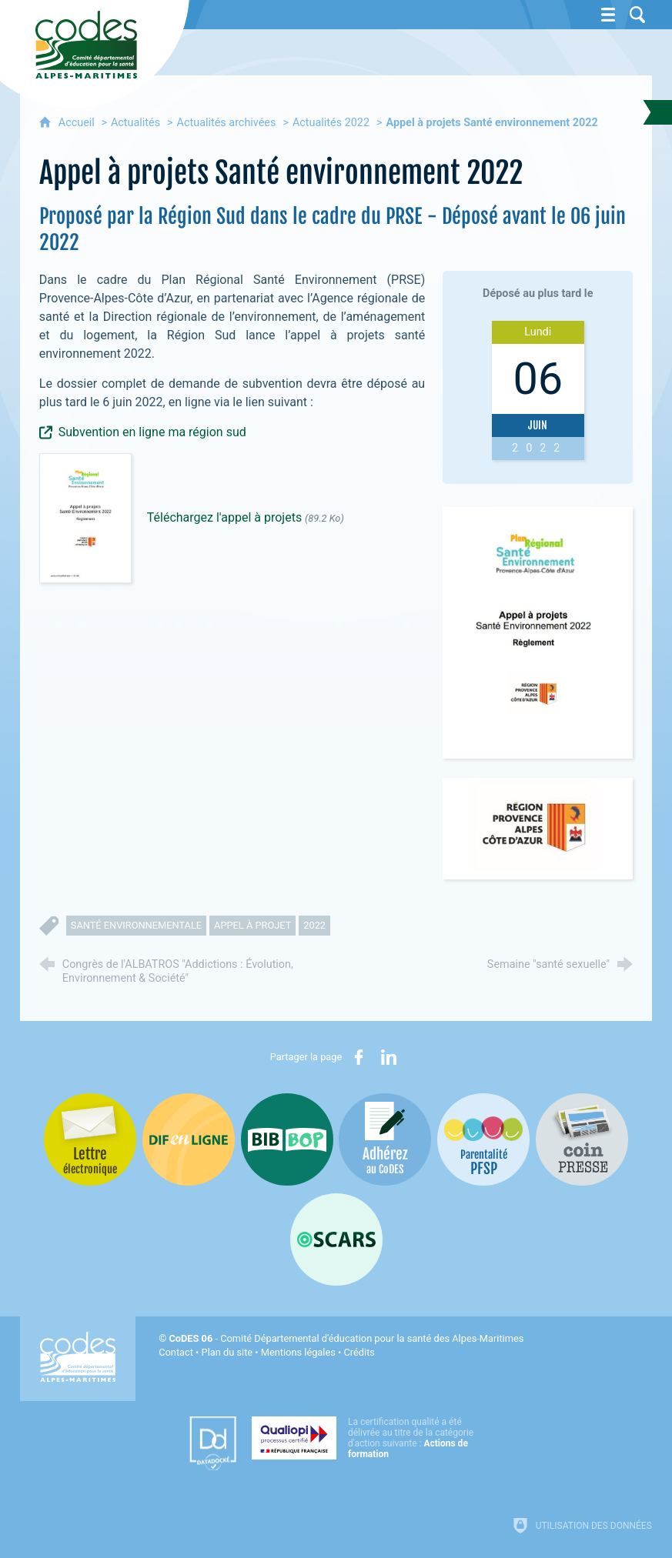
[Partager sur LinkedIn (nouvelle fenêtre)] (389, 1057)
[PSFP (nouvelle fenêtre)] (483, 1139)
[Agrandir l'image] (538, 632)
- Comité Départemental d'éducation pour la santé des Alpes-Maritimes (346, 1338)
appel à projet (252, 925)
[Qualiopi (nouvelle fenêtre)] (367, 1438)
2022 (314, 925)
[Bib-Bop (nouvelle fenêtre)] (287, 1139)
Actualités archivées (226, 122)
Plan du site (227, 1352)
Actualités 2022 (331, 122)
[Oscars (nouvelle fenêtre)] (336, 1239)
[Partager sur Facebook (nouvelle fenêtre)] (359, 1057)
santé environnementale (136, 925)
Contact (176, 1352)
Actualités (135, 122)
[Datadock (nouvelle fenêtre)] (212, 1443)
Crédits (358, 1352)
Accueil (78, 122)
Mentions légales (298, 1352)
